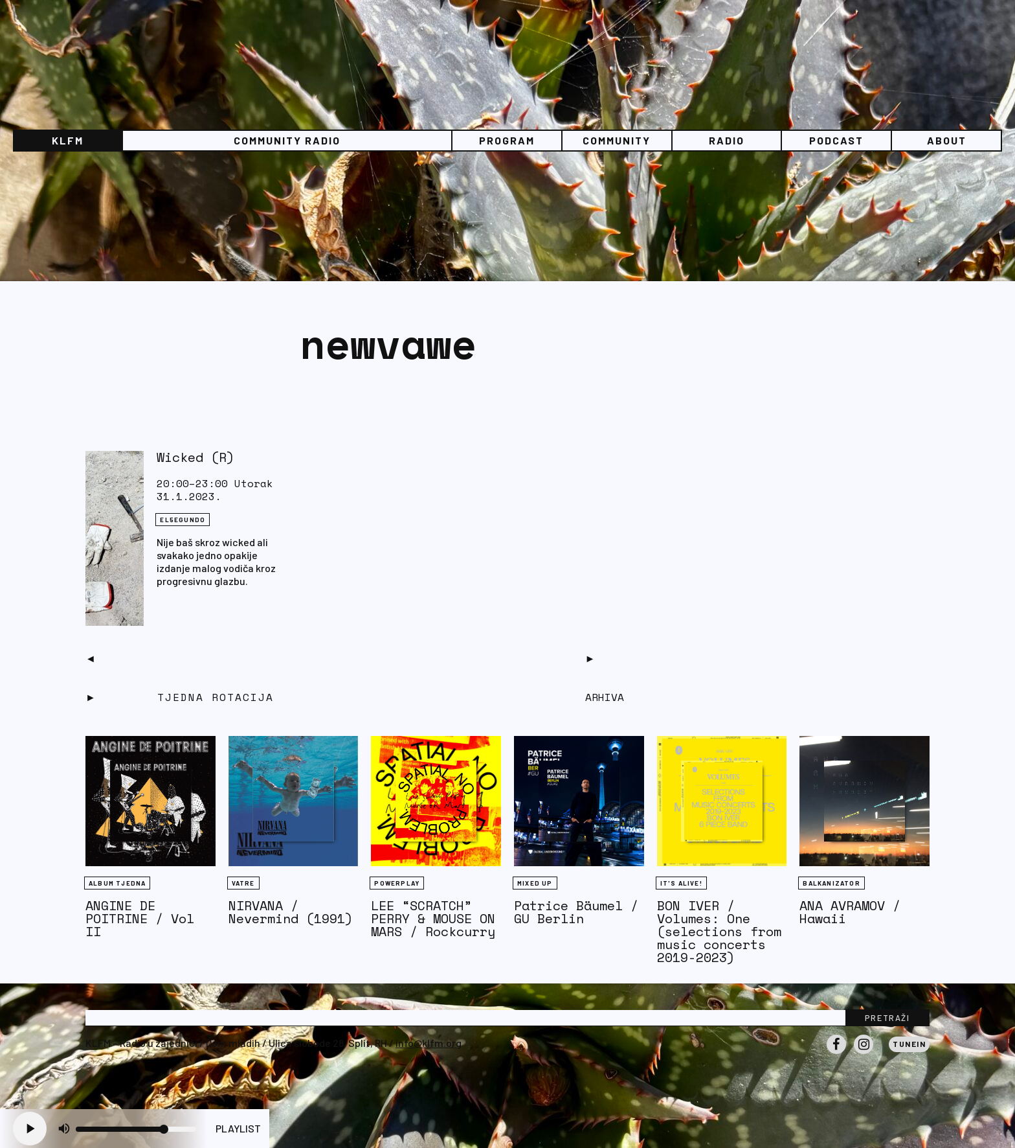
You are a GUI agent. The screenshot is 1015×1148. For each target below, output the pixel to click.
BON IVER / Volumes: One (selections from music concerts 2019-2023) (719, 931)
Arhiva (604, 697)
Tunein (909, 1043)
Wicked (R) (195, 457)
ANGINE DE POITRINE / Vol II (139, 918)
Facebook (836, 1053)
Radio (726, 140)
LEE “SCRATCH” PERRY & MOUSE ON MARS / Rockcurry (433, 918)
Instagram (863, 1053)
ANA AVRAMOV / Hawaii (849, 912)
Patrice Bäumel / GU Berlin (576, 912)
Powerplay (396, 883)
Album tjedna (117, 883)
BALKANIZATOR (831, 883)
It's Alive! (681, 883)
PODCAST (836, 140)
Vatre (243, 883)
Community (617, 140)
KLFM (68, 140)
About (946, 140)
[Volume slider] (136, 1129)
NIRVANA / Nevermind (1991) (291, 912)
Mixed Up (535, 883)
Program (507, 140)
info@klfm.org (429, 1043)
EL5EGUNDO (182, 519)
